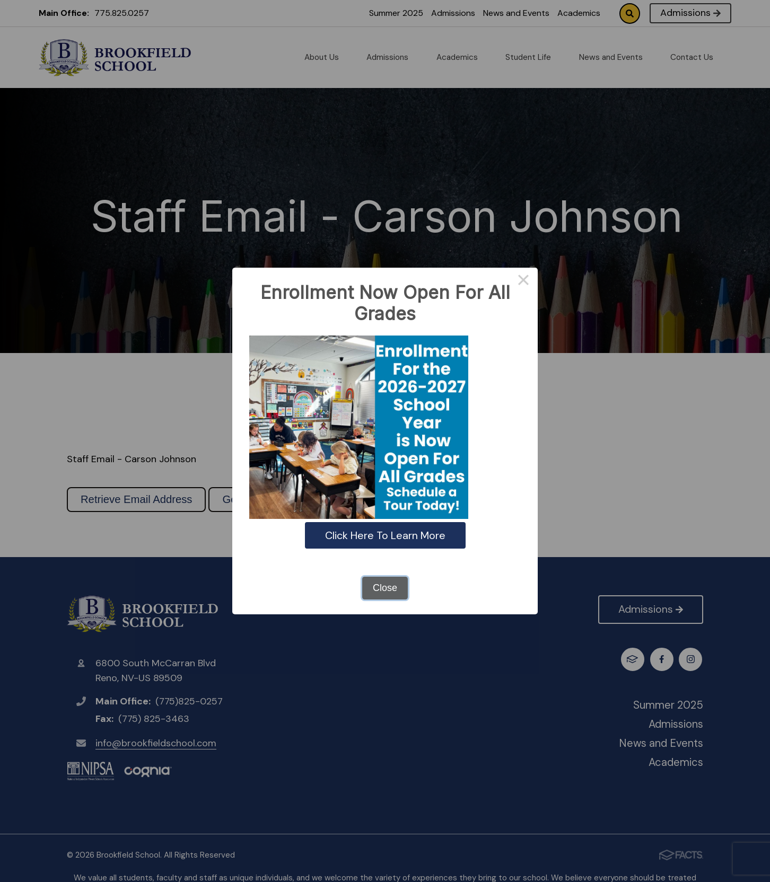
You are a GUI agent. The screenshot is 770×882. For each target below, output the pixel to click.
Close (385, 588)
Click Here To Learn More (385, 535)
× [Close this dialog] (523, 282)
